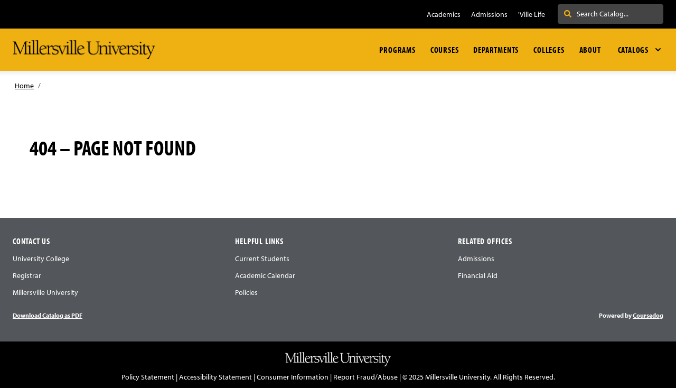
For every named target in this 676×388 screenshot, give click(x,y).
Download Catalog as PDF (47, 315)
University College (41, 258)
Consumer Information (292, 377)
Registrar (27, 275)
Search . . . (586, 14)
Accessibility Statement (215, 377)
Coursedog (648, 315)
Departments (496, 49)
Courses (444, 49)
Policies (246, 292)
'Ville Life (531, 14)
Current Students (262, 258)
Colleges (548, 49)
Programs (397, 49)
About (590, 49)
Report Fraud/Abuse (365, 377)
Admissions (489, 14)
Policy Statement (147, 377)
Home (24, 85)
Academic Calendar (265, 275)
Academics (444, 14)
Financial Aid (477, 275)
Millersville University (45, 292)
